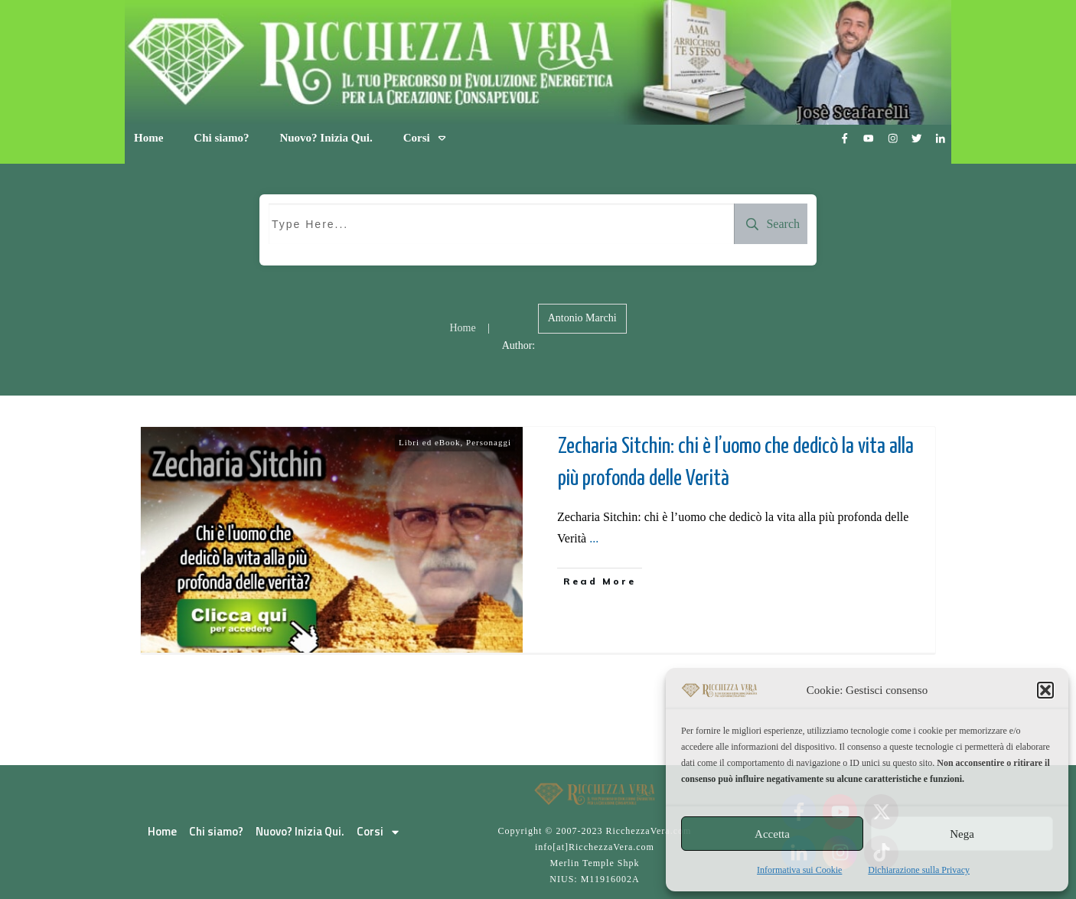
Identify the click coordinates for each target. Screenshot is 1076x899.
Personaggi (488, 442)
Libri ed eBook (430, 442)
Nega (962, 834)
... (593, 538)
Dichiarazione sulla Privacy (919, 870)
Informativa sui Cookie (799, 870)
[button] (1045, 690)
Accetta (772, 834)
